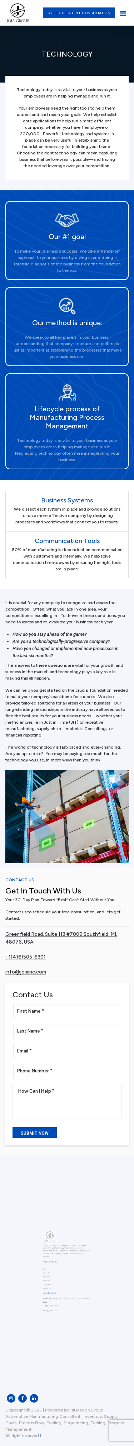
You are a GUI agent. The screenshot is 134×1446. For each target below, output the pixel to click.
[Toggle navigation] (123, 13)
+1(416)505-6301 (25, 957)
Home (49, 1269)
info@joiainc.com (25, 972)
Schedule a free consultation (79, 13)
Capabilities (51, 1276)
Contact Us (51, 1285)
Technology (51, 1282)
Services (50, 1278)
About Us (50, 1272)
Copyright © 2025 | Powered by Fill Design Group (54, 1410)
